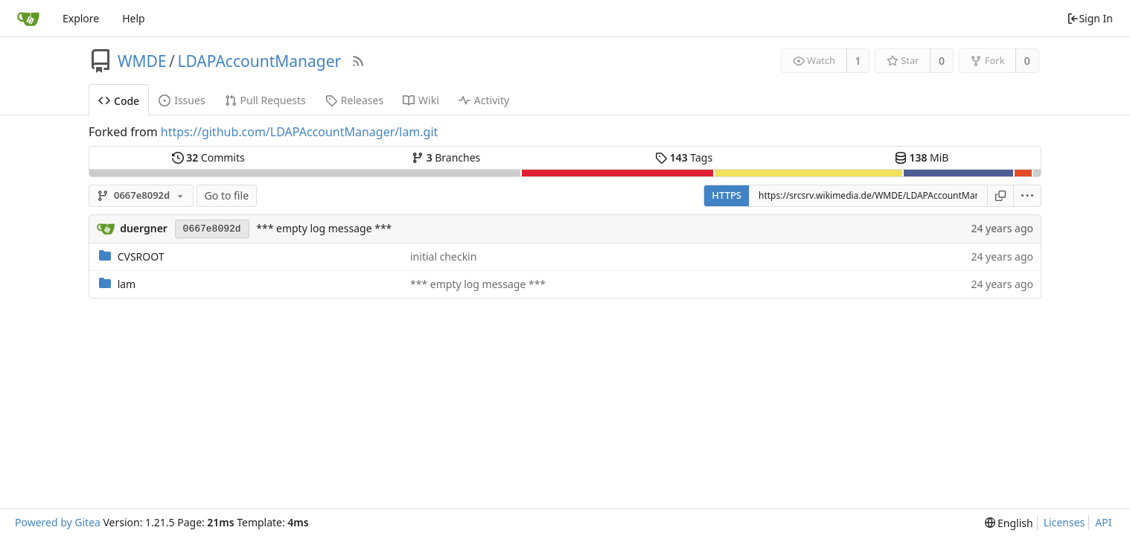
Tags (683, 157)
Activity (484, 100)
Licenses (1064, 522)
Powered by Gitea (57, 522)
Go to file (227, 195)
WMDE (142, 61)
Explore (81, 18)
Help (133, 18)
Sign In (1090, 18)
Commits (208, 157)
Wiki (421, 100)
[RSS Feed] (358, 61)
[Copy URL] (1000, 196)
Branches (446, 157)
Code (118, 101)
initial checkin (443, 256)
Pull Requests (265, 100)
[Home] (28, 18)
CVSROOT (141, 256)
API (1103, 522)
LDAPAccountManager (259, 61)
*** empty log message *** (324, 228)
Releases (354, 100)
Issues (182, 100)
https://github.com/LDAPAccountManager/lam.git (299, 132)
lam (127, 284)
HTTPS (726, 195)
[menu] (1027, 196)
